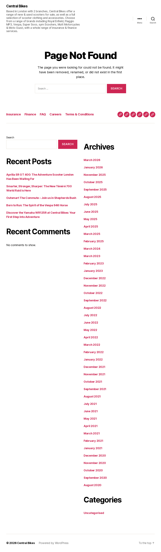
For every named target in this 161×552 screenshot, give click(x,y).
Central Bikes (17, 6)
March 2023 (92, 256)
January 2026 (93, 167)
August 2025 (92, 197)
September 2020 (95, 478)
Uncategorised (94, 513)
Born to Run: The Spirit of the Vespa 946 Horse (37, 205)
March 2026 (92, 160)
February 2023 (94, 263)
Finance (31, 114)
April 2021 (90, 426)
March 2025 (92, 234)
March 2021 (92, 433)
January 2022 (93, 359)
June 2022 (91, 322)
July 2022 (90, 315)
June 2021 (91, 411)
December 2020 (95, 455)
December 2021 (94, 367)
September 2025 (95, 189)
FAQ (44, 114)
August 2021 (92, 396)
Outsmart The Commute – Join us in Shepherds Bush (41, 198)
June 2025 (91, 212)
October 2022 (93, 293)
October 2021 (93, 381)
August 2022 (92, 308)
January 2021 (93, 448)
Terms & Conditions (82, 114)
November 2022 (95, 285)
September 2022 (95, 300)
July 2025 (90, 204)
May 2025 (90, 219)
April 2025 (91, 226)
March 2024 (92, 248)
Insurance (13, 114)
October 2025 (93, 182)
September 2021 (95, 389)
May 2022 (90, 330)
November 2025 (95, 175)
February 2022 (94, 352)
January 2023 (93, 271)
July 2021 (90, 404)
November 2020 (95, 463)
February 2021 (93, 441)
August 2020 (92, 485)
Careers (57, 114)
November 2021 (94, 374)
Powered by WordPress (54, 543)
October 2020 (93, 470)
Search (10, 137)
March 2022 (92, 345)
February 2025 (94, 241)
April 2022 (91, 337)
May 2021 (90, 418)
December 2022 (95, 278)
